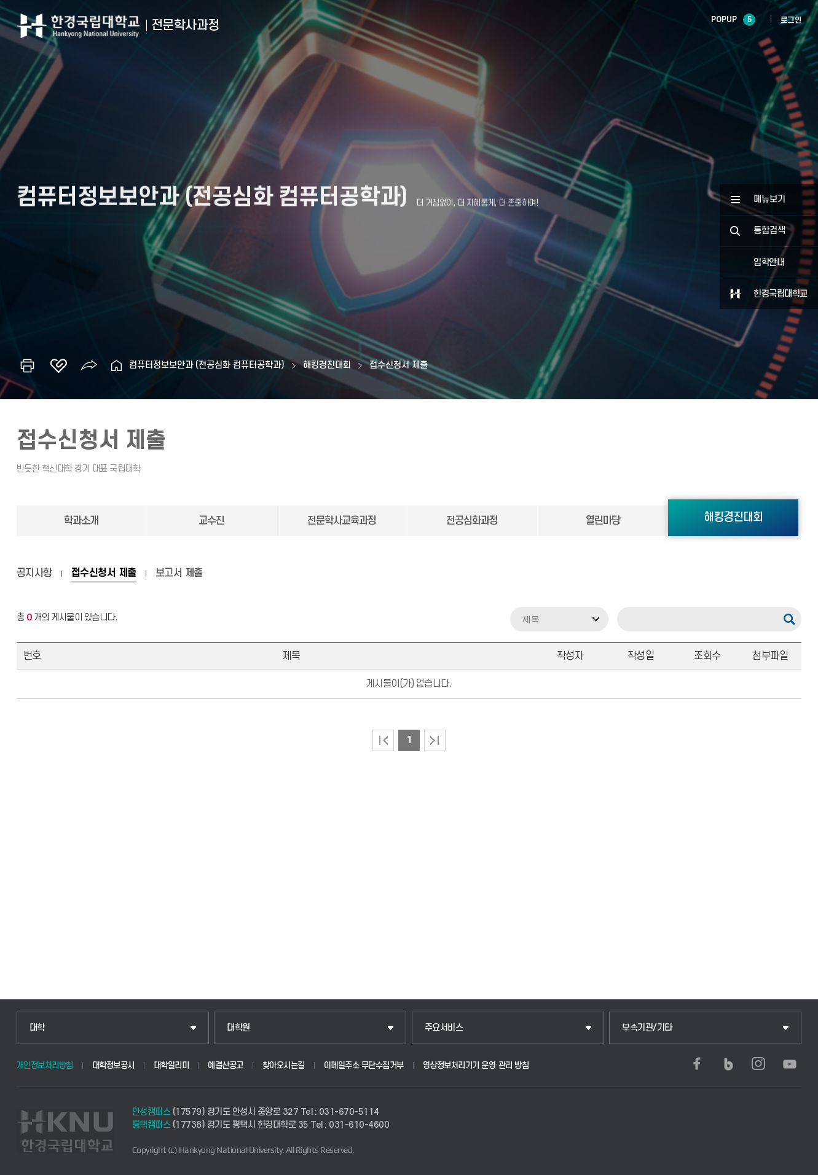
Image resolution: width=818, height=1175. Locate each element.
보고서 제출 (179, 573)
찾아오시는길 (283, 1065)
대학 (37, 1028)
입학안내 (768, 262)
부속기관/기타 (647, 1028)
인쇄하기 (27, 365)
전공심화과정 (472, 520)
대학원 (238, 1028)
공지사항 (34, 573)
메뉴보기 (769, 199)
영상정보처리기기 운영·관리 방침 (476, 1065)
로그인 (791, 20)
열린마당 (603, 520)
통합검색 (769, 230)
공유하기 (89, 365)
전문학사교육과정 (341, 520)
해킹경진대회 (327, 365)
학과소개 (81, 520)
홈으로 (116, 365)
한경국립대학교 (780, 294)
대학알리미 (171, 1065)
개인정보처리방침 (45, 1065)
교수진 (211, 520)
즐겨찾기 (58, 365)
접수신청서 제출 (398, 365)
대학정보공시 (113, 1065)
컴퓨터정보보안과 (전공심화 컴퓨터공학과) (207, 365)
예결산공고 (225, 1065)
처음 (383, 740)
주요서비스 (444, 1028)
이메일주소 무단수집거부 (364, 1065)
